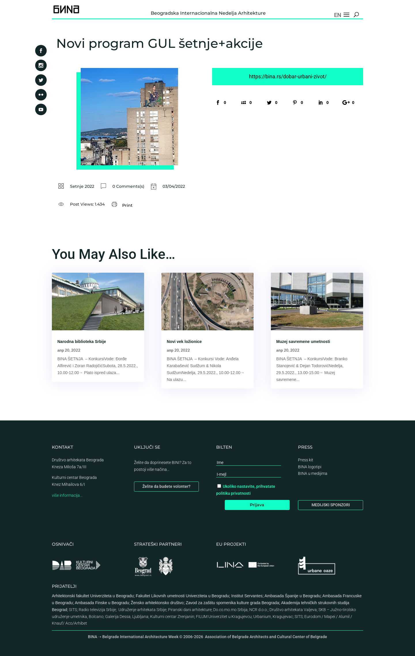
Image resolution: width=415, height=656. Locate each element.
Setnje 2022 (82, 186)
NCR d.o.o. (258, 609)
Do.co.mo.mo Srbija (230, 609)
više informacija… (67, 495)
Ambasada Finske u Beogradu (102, 602)
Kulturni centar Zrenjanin (172, 616)
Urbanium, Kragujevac (273, 616)
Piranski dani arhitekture (190, 609)
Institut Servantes (247, 596)
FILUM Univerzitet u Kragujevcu (224, 616)
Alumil (344, 616)
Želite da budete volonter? (166, 486)
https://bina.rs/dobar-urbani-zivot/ (288, 76)
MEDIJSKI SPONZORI (331, 505)
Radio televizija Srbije (97, 609)
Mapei (329, 616)
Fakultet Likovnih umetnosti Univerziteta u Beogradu (182, 596)
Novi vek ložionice (184, 341)
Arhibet (80, 623)
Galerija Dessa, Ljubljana (126, 616)
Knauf (57, 623)
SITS (73, 609)
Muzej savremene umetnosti (303, 341)
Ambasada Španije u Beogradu (292, 596)
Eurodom (312, 616)
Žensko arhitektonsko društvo (157, 602)
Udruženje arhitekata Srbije (142, 609)
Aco (68, 623)
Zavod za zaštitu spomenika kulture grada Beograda (232, 602)
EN (337, 15)
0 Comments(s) (128, 186)
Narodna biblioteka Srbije (81, 341)
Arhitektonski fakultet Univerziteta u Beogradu (92, 596)
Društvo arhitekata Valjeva (293, 609)
